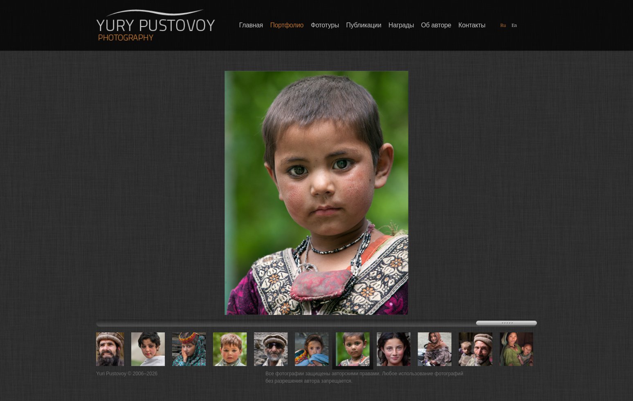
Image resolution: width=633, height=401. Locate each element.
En (514, 25)
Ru (503, 25)
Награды (401, 25)
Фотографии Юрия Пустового (155, 24)
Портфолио (287, 25)
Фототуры (325, 25)
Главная (251, 25)
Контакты (471, 25)
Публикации (364, 25)
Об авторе (436, 25)
